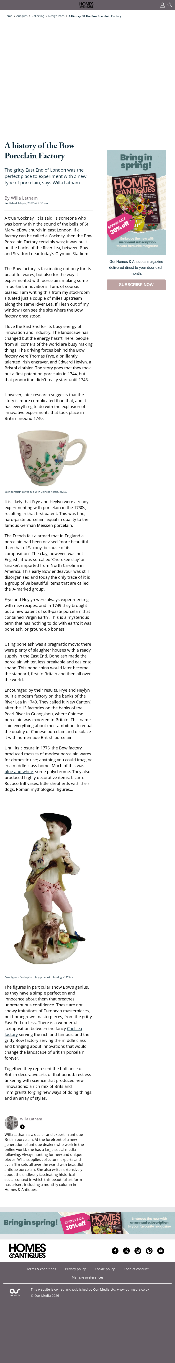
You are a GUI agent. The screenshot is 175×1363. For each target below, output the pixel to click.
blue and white (19, 771)
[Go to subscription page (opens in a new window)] (136, 254)
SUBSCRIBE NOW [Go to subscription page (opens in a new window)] (136, 284)
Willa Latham (31, 1119)
